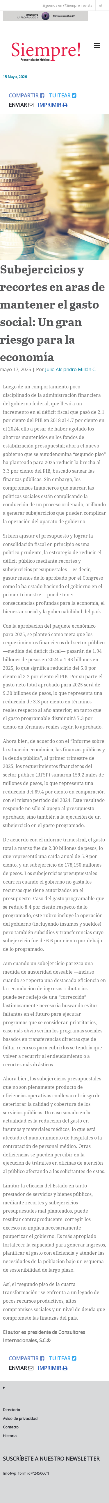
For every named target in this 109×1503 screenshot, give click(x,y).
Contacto (11, 1427)
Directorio (11, 1409)
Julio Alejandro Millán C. (70, 369)
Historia (10, 1435)
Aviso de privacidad (20, 1418)
